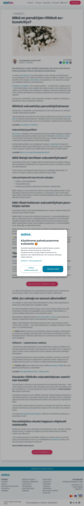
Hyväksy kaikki (53, 269)
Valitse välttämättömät (31, 269)
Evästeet (24, 261)
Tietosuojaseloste (35, 261)
